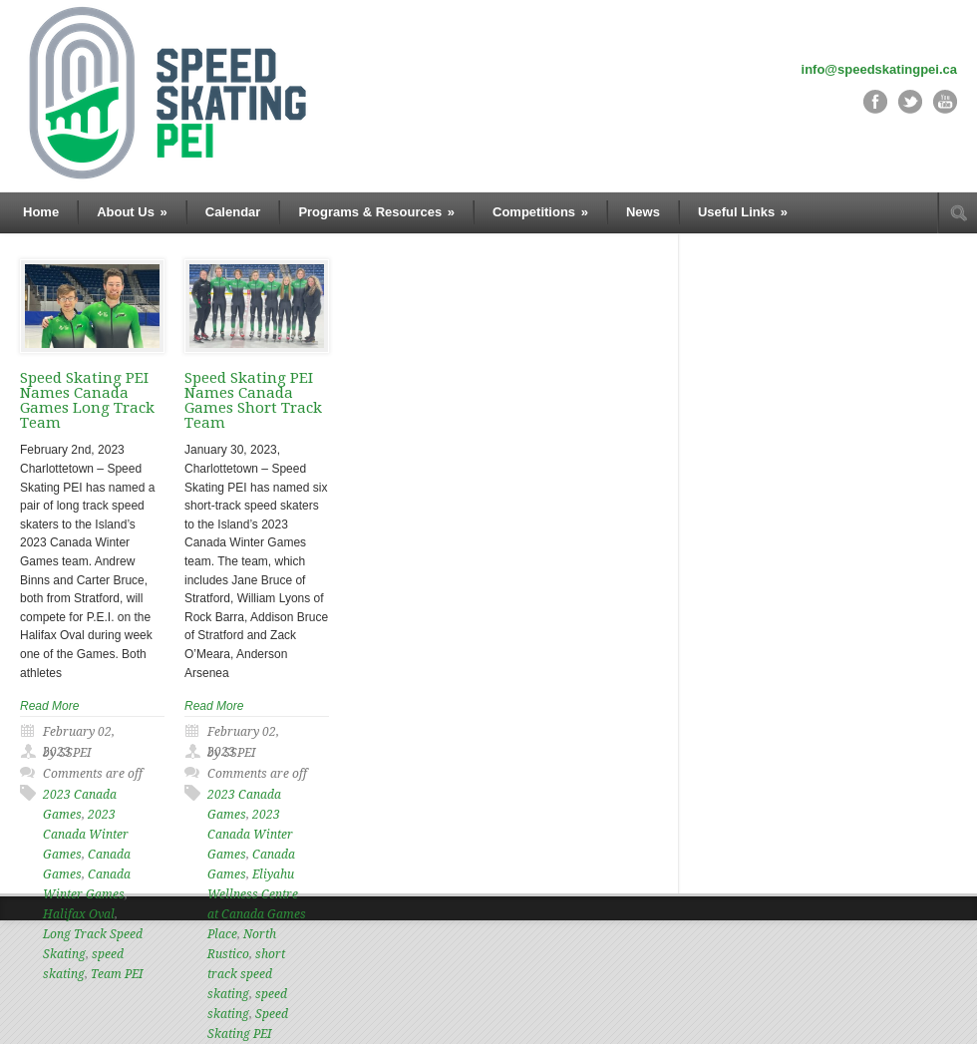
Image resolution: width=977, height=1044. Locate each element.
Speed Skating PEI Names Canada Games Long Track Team (87, 400)
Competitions (540, 211)
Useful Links (743, 211)
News (643, 211)
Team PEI (117, 974)
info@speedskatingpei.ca (879, 69)
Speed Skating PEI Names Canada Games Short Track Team (253, 400)
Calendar (233, 211)
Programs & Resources (376, 211)
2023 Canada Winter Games (86, 835)
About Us (132, 211)
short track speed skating (246, 974)
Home (41, 211)
